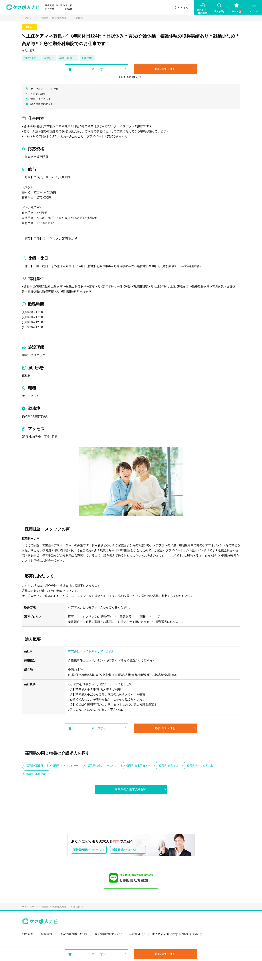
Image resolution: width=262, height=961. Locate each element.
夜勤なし (49, 58)
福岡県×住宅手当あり (138, 765)
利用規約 (27, 934)
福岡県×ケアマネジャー (65, 765)
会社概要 (135, 934)
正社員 (26, 375)
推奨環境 (46, 934)
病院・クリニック (33, 355)
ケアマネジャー (32, 395)
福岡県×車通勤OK (36, 773)
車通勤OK (87, 58)
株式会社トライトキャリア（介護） (91, 651)
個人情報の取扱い (106, 934)
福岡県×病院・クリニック (102, 765)
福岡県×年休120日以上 (200, 765)
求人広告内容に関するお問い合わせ (175, 934)
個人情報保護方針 (71, 934)
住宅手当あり (31, 58)
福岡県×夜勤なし (168, 765)
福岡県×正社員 (34, 765)
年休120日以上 (67, 58)
